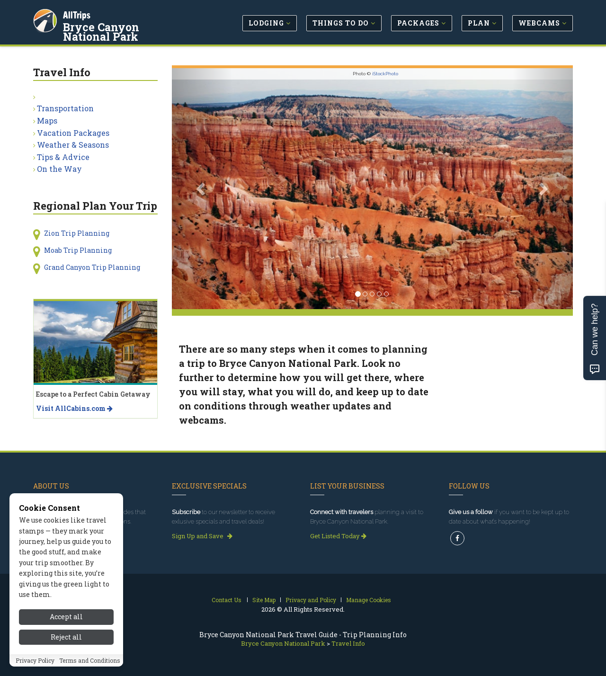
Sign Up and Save (202, 536)
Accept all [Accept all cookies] (66, 616)
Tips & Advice (63, 157)
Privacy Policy (35, 660)
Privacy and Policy (310, 600)
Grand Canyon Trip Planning (92, 267)
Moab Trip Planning (78, 250)
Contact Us (226, 600)
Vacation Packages (73, 133)
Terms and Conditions (89, 660)
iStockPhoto (385, 73)
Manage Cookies (368, 600)
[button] (202, 188)
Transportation (65, 108)
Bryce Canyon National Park (127, 30)
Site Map (264, 600)
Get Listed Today (338, 536)
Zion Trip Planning (76, 233)
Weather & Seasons (73, 145)
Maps (47, 120)
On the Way (59, 169)
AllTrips (78, 13)
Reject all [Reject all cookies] (66, 636)
